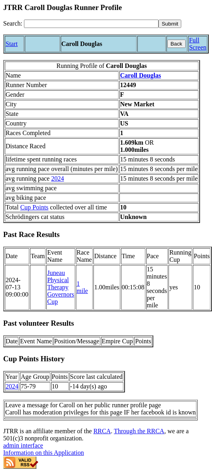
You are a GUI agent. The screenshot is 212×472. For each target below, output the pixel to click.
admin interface (23, 445)
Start (12, 43)
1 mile (82, 287)
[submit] (170, 24)
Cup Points (34, 207)
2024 (57, 178)
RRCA (102, 431)
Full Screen (197, 44)
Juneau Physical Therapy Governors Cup (60, 287)
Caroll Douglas (140, 75)
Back (176, 44)
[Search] (91, 24)
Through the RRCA (139, 431)
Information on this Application (43, 452)
